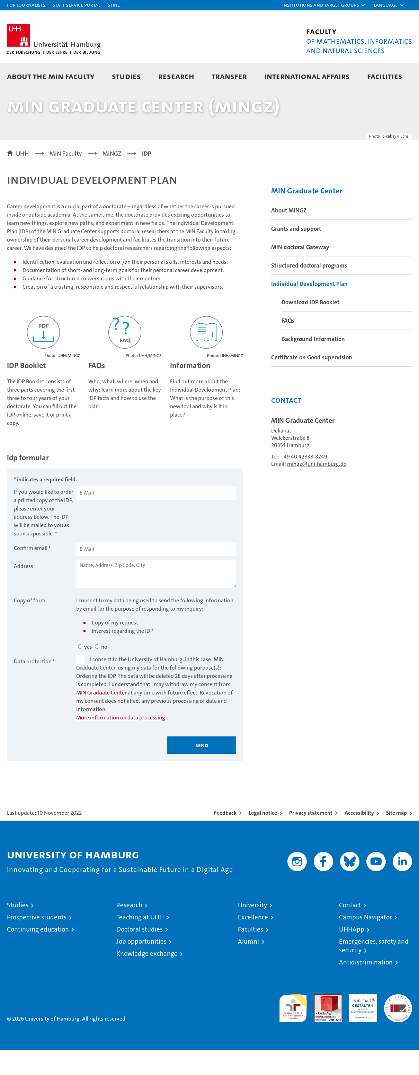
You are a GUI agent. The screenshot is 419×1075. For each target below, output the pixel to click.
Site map (396, 837)
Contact (350, 930)
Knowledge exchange (147, 978)
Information (190, 391)
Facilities (384, 76)
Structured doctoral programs (309, 290)
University (252, 930)
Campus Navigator (365, 942)
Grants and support (296, 253)
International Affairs (307, 76)
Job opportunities (141, 966)
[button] (324, 5)
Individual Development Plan (309, 309)
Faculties (250, 954)
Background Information (313, 364)
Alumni (248, 966)
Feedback (225, 837)
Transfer (229, 76)
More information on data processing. (121, 742)
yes (88, 671)
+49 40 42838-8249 (303, 481)
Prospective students (36, 942)
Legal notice (263, 837)
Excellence (253, 942)
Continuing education (38, 954)
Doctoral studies (139, 954)
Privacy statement (310, 837)
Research (176, 76)
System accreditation (398, 1026)
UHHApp (351, 954)
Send (201, 770)
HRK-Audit (361, 1022)
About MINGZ (288, 235)
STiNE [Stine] (114, 4)
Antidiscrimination (366, 987)
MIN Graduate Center (101, 717)
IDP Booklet (26, 391)
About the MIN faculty (51, 76)
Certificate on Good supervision (311, 382)
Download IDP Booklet (310, 327)
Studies (126, 76)
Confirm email (30, 573)
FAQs (96, 391)
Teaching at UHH (140, 942)
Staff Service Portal (76, 4)
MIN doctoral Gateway (300, 272)
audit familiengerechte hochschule (293, 1030)
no (104, 671)
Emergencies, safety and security (374, 970)
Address (23, 591)
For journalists (26, 4)
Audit (320, 1022)
